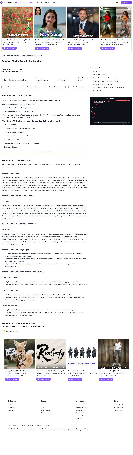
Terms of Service (119, 404)
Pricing (55, 2)
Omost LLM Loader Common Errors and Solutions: (109, 87)
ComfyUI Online (14, 121)
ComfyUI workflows (82, 429)
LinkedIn (11, 404)
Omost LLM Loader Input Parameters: (105, 78)
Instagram (11, 410)
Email (43, 407)
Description (96, 71)
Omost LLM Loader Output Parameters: (105, 81)
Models (39, 2)
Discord (43, 404)
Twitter (10, 413)
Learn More (79, 418)
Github (10, 87)
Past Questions (78, 87)
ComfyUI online (47, 429)
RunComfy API (80, 410)
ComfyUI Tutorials (81, 413)
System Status (45, 410)
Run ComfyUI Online (45, 152)
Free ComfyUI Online (82, 404)
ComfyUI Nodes (81, 416)
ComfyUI (17, 2)
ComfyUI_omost (21, 56)
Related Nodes (97, 91)
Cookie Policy (118, 410)
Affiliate (43, 413)
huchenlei (5, 80)
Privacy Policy (118, 407)
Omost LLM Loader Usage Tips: (103, 84)
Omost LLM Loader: (99, 74)
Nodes (11, 56)
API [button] (47, 2)
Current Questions (55, 87)
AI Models (44, 431)
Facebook (11, 407)
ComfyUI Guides (81, 407)
